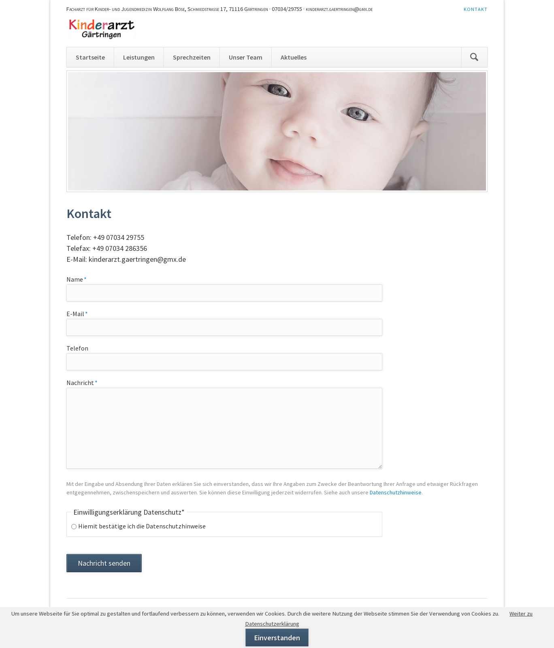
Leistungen (139, 57)
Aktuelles (294, 57)
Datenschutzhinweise (396, 492)
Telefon (77, 348)
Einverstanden (277, 637)
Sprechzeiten (192, 57)
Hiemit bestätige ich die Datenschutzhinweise (142, 526)
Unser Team (245, 57)
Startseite (90, 57)
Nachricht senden (104, 563)
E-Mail (81, 313)
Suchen (474, 57)
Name (81, 278)
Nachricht (82, 382)
